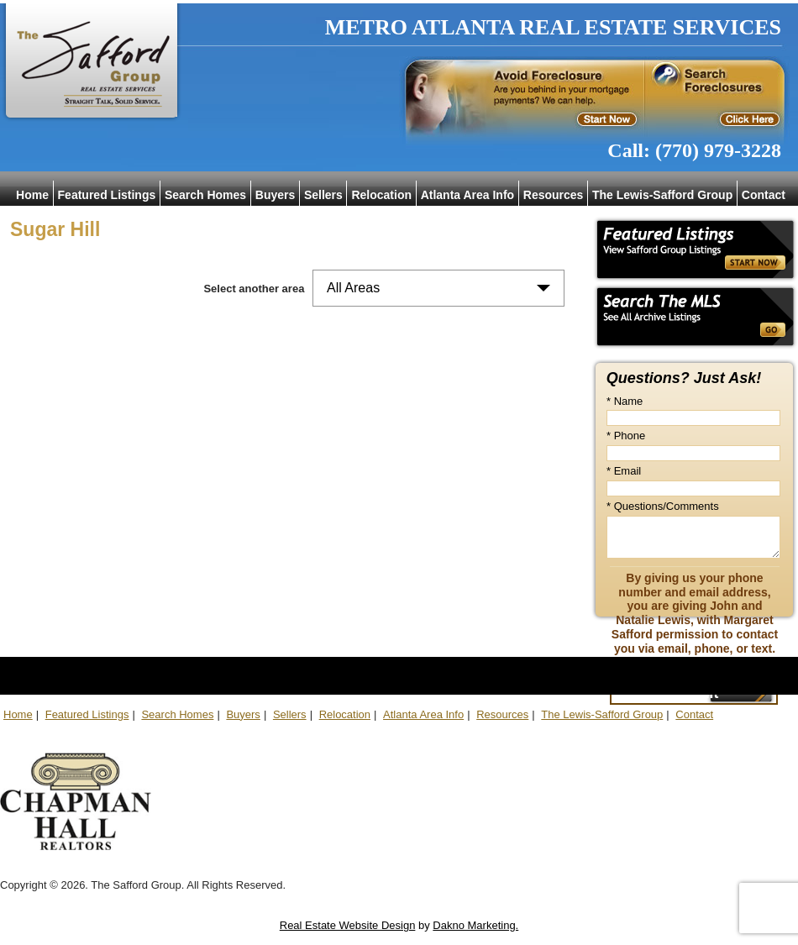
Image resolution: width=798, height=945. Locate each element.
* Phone (625, 435)
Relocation (381, 195)
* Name (624, 401)
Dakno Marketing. (475, 925)
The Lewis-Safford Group (662, 195)
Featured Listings (107, 195)
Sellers (323, 195)
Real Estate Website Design (348, 925)
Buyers (275, 195)
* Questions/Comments (662, 506)
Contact (763, 195)
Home (32, 195)
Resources (553, 195)
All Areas (353, 288)
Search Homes (205, 195)
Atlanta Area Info (468, 195)
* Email (623, 471)
